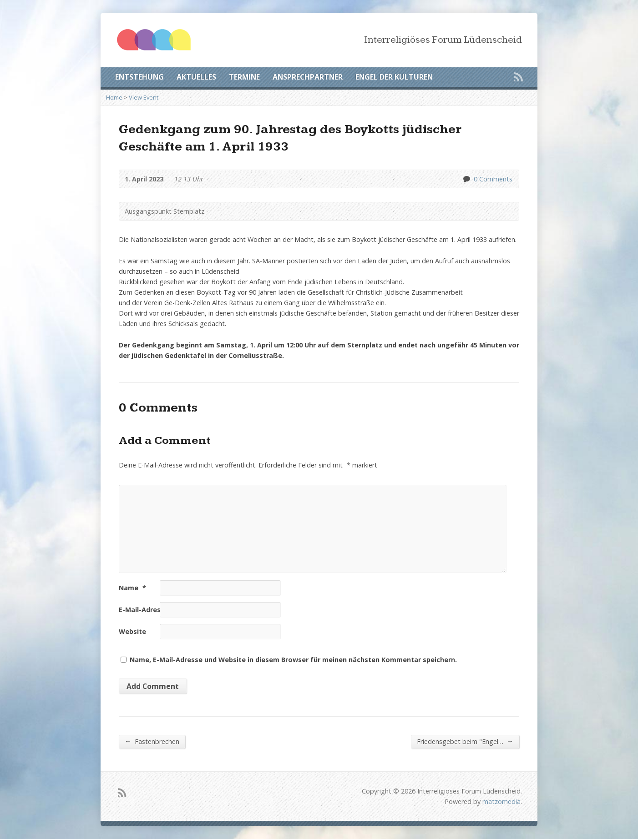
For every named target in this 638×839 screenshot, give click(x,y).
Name (132, 587)
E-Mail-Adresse (147, 609)
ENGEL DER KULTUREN (394, 77)
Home (114, 97)
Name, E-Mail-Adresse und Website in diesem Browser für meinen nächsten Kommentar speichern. (293, 659)
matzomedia (501, 801)
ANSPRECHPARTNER (308, 77)
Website (132, 631)
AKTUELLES (196, 77)
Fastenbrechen (152, 741)
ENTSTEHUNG (139, 77)
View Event (143, 97)
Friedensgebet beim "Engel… (465, 741)
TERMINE (244, 77)
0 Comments (466, 179)
